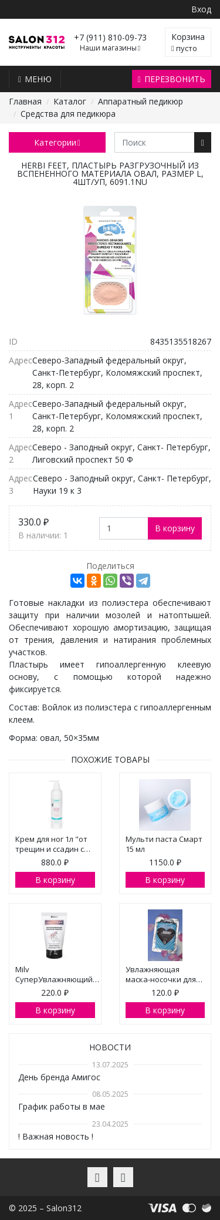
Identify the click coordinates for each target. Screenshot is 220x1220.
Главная (25, 101)
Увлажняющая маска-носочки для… (164, 974)
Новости (110, 1047)
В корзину (175, 528)
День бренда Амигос (59, 1077)
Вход (201, 9)
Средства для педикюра (68, 113)
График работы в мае (61, 1106)
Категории (57, 142)
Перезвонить (171, 79)
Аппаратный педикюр (140, 101)
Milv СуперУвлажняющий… (57, 974)
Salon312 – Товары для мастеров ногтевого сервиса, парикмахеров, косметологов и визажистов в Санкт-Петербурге (37, 42)
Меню (35, 79)
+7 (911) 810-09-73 (110, 37)
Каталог (69, 101)
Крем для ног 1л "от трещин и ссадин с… (52, 844)
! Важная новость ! (55, 1136)
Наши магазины (110, 48)
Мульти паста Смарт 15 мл (164, 844)
